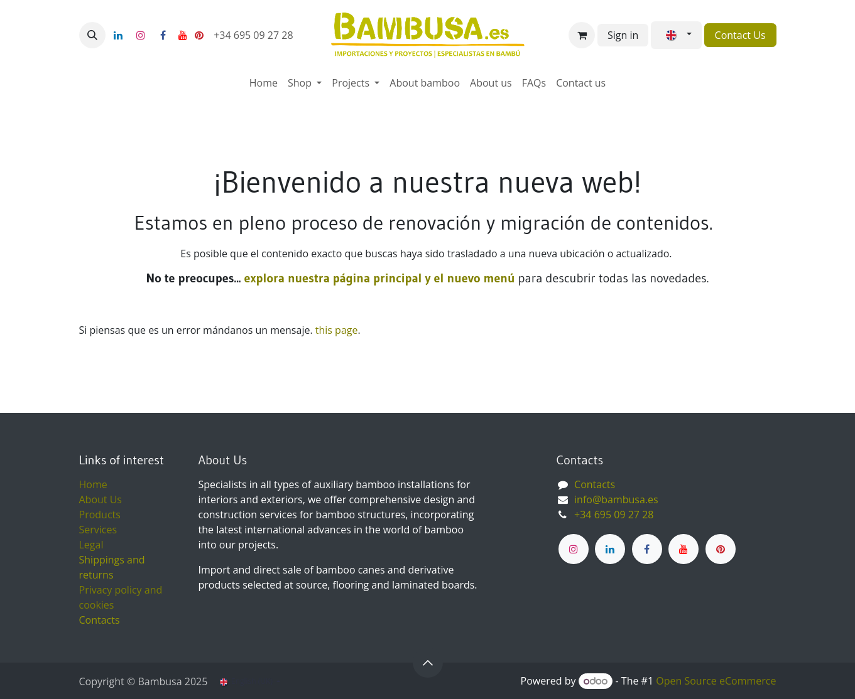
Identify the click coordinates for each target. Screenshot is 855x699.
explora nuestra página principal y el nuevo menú (378, 277)
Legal (91, 545)
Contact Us (740, 35)
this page (336, 330)
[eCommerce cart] (582, 35)
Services (98, 529)
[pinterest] (199, 35)
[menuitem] (263, 82)
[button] (92, 35)
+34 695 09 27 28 (255, 35)
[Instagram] (141, 35)
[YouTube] (183, 35)
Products (100, 514)
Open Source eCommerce (716, 681)
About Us (101, 499)
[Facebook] (163, 35)
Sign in (622, 35)
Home (93, 484)
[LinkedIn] (118, 35)
